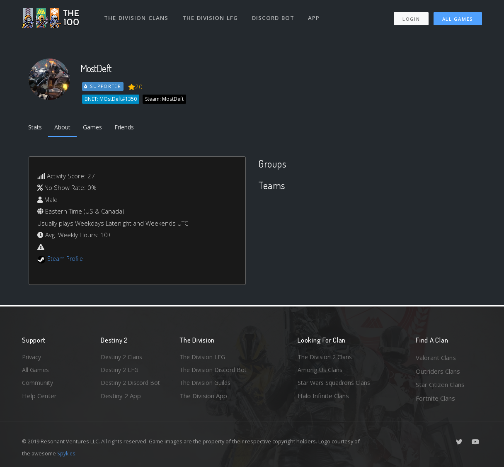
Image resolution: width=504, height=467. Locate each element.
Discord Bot (273, 15)
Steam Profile (66, 259)
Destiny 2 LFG (121, 371)
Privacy (32, 357)
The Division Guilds (206, 384)
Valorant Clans (436, 357)
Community (38, 384)
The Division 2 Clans (326, 357)
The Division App (203, 398)
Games (97, 128)
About (65, 128)
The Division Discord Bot (214, 371)
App (315, 15)
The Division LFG (210, 15)
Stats (36, 128)
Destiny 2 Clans (123, 357)
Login (411, 17)
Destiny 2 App (121, 398)
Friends (131, 128)
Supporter (103, 86)
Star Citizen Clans (440, 384)
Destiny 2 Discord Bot (132, 384)
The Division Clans (136, 15)
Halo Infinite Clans (323, 398)
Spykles (67, 453)
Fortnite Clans (435, 398)
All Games (457, 17)
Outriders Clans (438, 371)
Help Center (39, 398)
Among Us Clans (321, 371)
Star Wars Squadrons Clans (336, 384)
